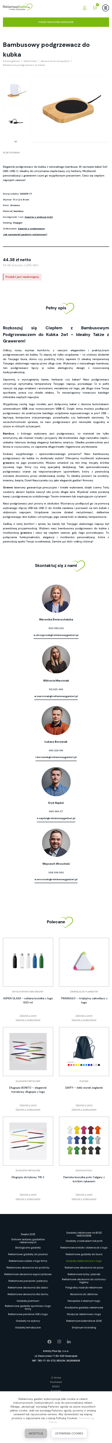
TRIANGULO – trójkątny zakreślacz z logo (84, 1000)
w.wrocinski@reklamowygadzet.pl (56, 879)
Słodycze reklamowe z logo (84, 1314)
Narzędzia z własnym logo (84, 1301)
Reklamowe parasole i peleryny (28, 1281)
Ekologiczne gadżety (28, 1247)
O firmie (56, 1377)
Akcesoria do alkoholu (84, 1294)
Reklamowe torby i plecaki (84, 1274)
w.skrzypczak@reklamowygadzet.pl (56, 635)
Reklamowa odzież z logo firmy (28, 1261)
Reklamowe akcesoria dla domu (28, 1294)
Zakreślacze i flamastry (84, 991)
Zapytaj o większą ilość (39, 217)
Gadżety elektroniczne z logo (84, 1261)
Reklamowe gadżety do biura (84, 1254)
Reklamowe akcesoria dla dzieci (28, 1287)
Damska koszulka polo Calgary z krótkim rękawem (84, 1179)
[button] (15, 141)
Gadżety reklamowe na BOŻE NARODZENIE (84, 1234)
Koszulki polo (84, 1170)
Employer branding (84, 1327)
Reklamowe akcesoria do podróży (27, 1267)
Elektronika (11, 152)
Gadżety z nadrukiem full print (84, 1241)
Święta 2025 (28, 1234)
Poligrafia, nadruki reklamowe (84, 1287)
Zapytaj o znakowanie (31, 228)
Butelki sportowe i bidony (28, 991)
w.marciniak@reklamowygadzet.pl (56, 696)
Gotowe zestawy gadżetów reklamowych (28, 1241)
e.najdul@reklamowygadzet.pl (56, 818)
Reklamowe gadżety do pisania (28, 1254)
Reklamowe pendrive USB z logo (28, 1314)
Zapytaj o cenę (28, 1015)
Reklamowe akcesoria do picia (84, 1267)
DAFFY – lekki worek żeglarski (84, 1087)
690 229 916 (56, 750)
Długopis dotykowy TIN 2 (28, 1177)
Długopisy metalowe (28, 1081)
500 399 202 (56, 628)
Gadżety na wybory (28, 1321)
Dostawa (56, 1382)
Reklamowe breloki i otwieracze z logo (84, 1247)
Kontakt (56, 1390)
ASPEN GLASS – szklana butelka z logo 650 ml (28, 1000)
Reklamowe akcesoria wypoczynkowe (28, 1274)
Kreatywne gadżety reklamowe (84, 1307)
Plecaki (84, 1081)
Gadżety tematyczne (28, 1327)
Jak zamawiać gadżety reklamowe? (25, 234)
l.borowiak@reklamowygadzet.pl (56, 757)
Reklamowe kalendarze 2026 (84, 1321)
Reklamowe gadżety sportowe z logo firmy (28, 1307)
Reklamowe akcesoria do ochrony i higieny (84, 1281)
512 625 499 (56, 689)
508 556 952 (56, 872)
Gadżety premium (28, 1301)
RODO (56, 1386)
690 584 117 (56, 811)
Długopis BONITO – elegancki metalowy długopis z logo (28, 1090)
